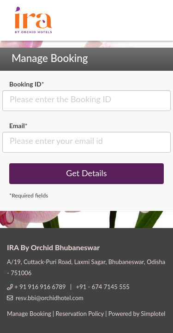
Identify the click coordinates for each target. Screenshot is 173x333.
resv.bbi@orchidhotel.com (50, 298)
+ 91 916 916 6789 (40, 286)
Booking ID (26, 84)
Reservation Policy (80, 313)
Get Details (86, 173)
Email (18, 126)
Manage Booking (29, 313)
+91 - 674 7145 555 (103, 286)
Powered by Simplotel (136, 313)
